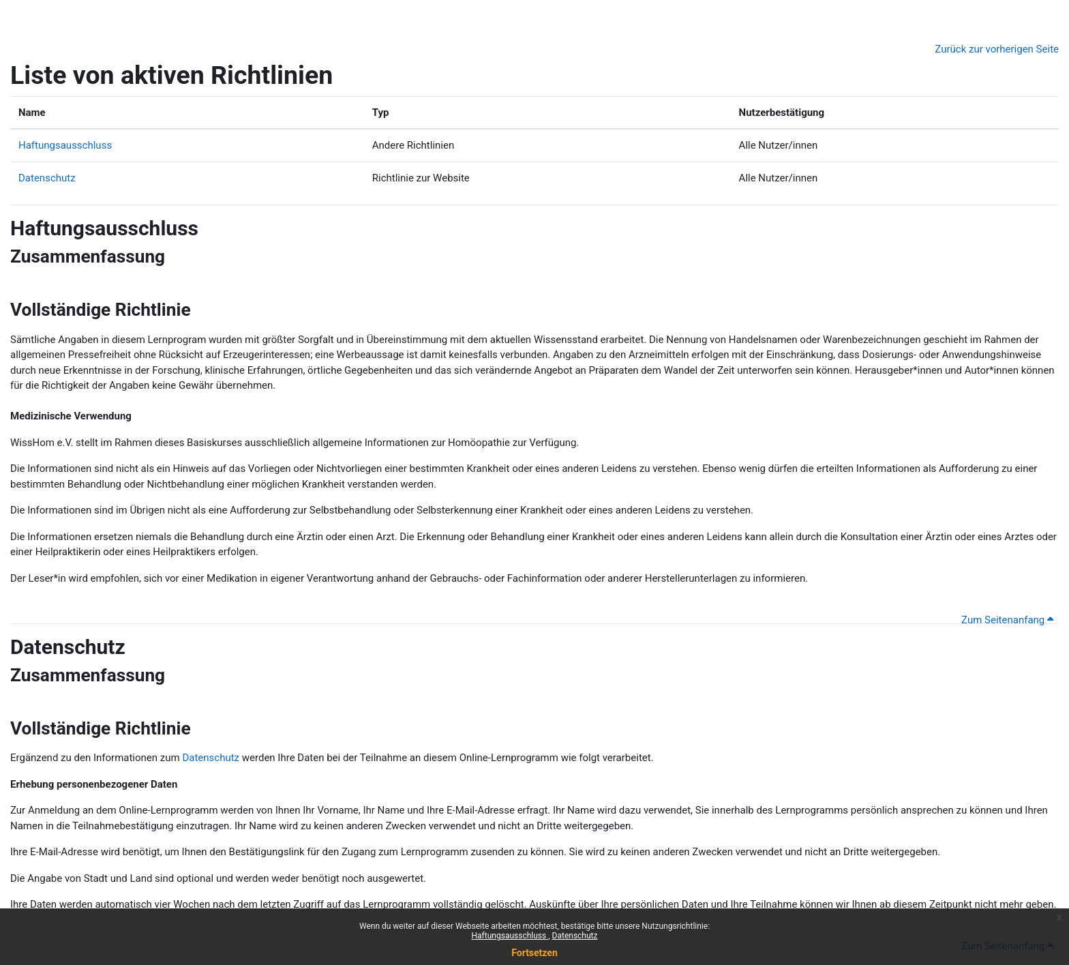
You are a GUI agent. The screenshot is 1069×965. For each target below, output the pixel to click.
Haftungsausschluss (510, 935)
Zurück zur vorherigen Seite (997, 49)
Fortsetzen (534, 952)
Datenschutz (575, 935)
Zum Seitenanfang (1007, 620)
